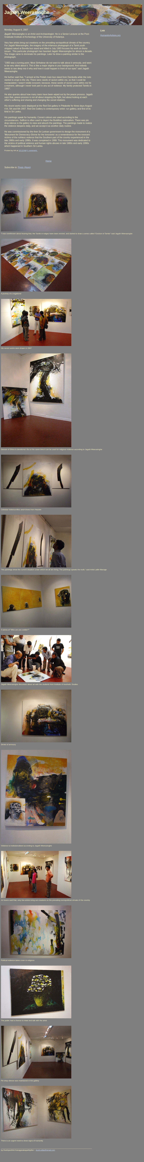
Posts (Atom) (24, 167)
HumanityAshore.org (110, 35)
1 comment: (32, 150)
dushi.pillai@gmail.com (45, 1150)
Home (48, 161)
